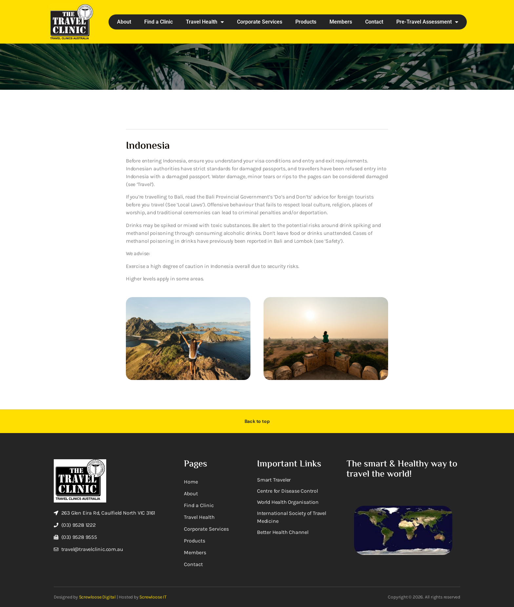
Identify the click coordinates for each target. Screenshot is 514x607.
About (124, 22)
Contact (374, 22)
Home (191, 482)
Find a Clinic (158, 22)
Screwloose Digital (97, 597)
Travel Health (205, 22)
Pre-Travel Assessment (427, 22)
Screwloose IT (152, 597)
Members (340, 22)
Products (305, 22)
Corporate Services (259, 22)
